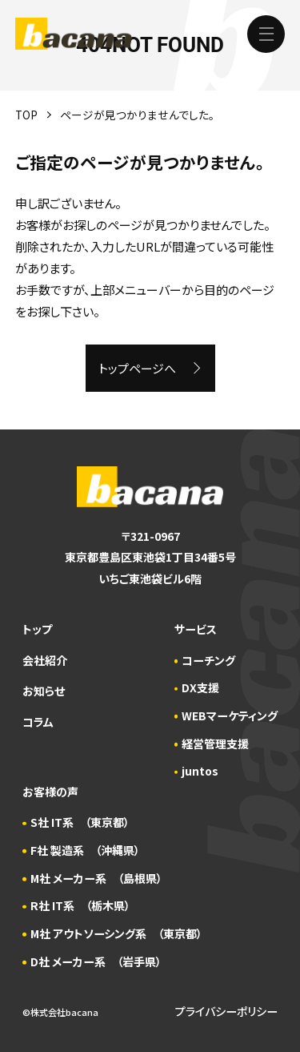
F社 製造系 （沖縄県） (85, 850)
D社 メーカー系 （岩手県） (96, 961)
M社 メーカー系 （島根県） (96, 878)
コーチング (208, 660)
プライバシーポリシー (226, 1011)
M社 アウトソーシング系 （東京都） (116, 933)
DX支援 (200, 687)
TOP (26, 115)
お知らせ (43, 691)
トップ (37, 629)
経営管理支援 (215, 744)
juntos (200, 771)
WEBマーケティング (230, 715)
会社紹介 (44, 660)
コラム (38, 722)
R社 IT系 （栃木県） (80, 905)
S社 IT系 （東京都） (80, 822)
